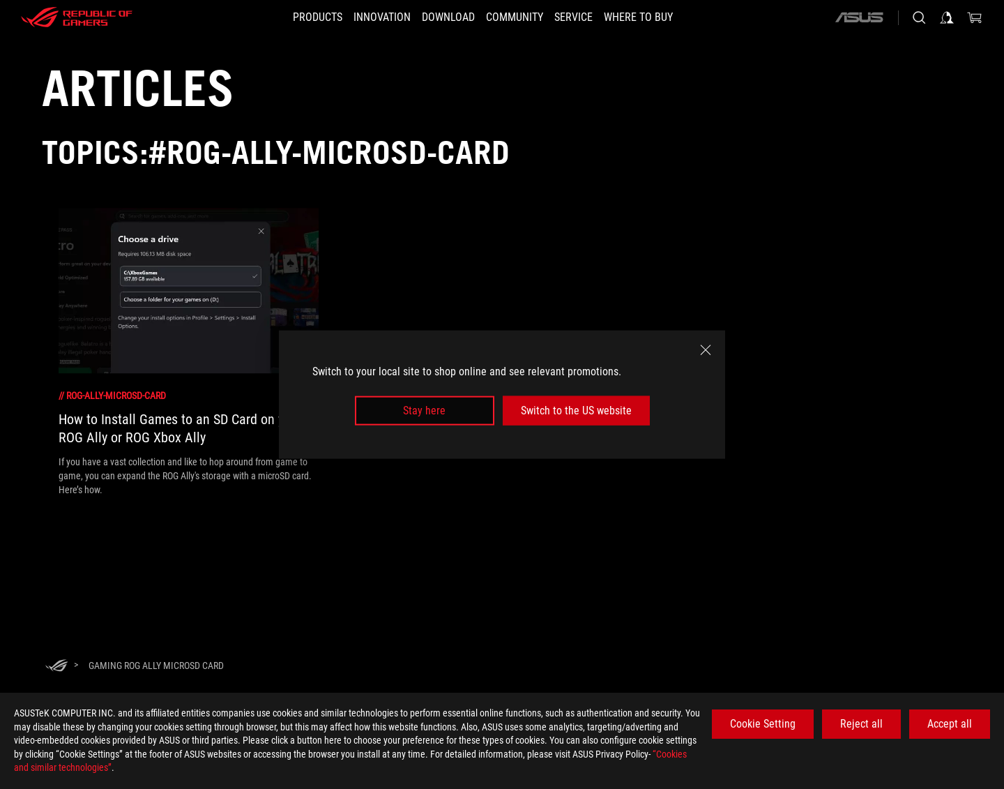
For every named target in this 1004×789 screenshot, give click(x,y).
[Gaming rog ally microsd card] (156, 665)
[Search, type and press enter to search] (919, 17)
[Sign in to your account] (946, 17)
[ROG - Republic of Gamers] (76, 17)
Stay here (424, 410)
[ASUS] (859, 17)
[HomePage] (56, 666)
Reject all (861, 723)
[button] (296, 17)
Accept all (949, 723)
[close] (705, 349)
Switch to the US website (576, 410)
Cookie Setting (763, 723)
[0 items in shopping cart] (974, 17)
